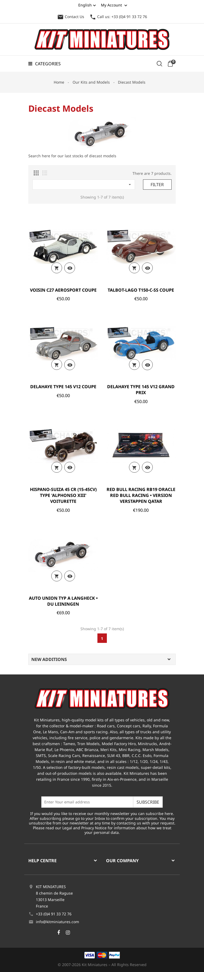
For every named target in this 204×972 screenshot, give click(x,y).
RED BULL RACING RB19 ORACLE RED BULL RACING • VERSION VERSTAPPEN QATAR (141, 495)
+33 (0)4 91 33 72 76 (54, 913)
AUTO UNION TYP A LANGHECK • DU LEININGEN (63, 601)
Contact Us (70, 16)
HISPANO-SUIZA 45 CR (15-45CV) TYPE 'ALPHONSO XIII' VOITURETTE (63, 495)
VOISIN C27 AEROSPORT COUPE (63, 290)
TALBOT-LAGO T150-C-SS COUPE (141, 290)
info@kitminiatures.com (57, 921)
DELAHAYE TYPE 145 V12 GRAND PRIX (141, 389)
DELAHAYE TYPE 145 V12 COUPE (63, 387)
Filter (157, 184)
